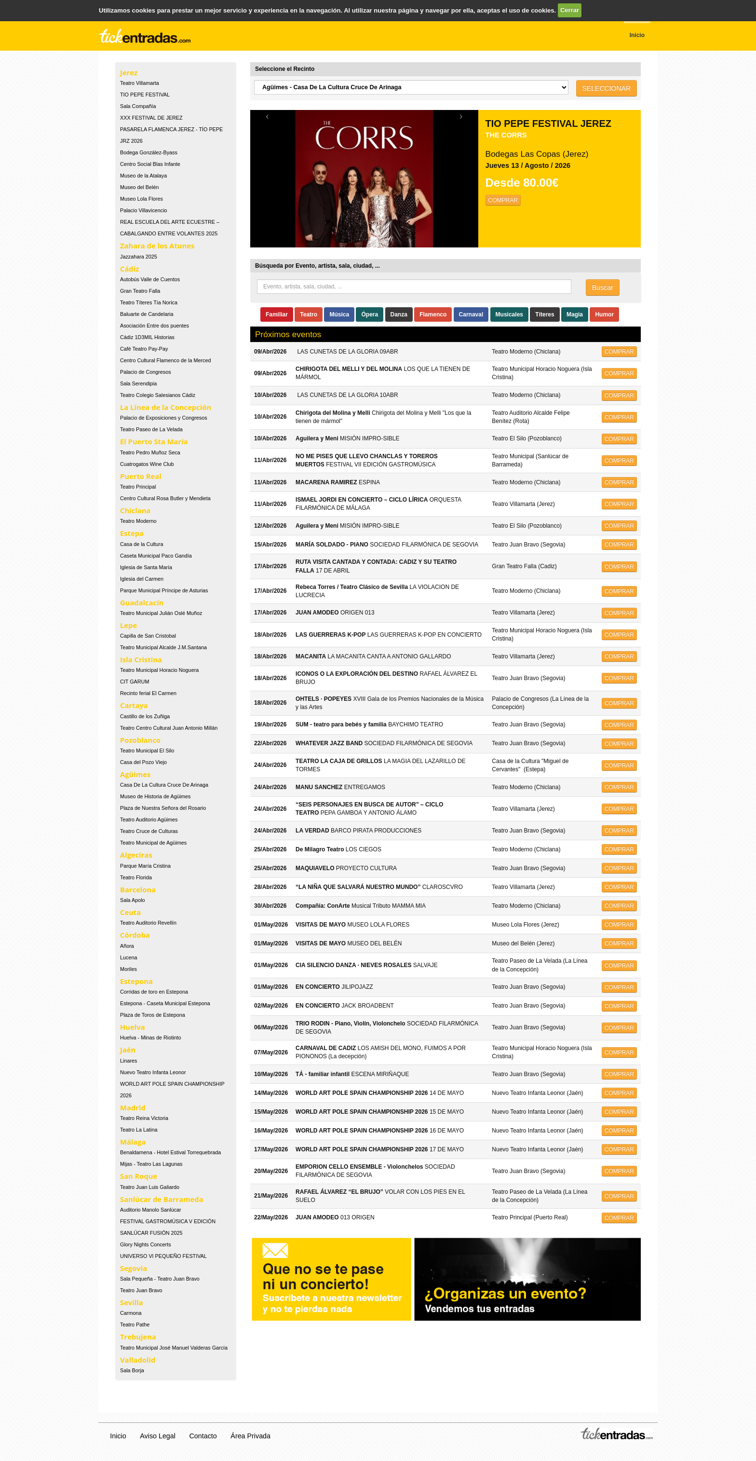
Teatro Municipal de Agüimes (153, 843)
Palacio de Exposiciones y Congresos (163, 418)
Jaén (127, 1049)
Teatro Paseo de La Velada (151, 429)
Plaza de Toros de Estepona (152, 1015)
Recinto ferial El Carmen (148, 693)
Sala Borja (132, 1370)
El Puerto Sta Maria (154, 441)
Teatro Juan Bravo (141, 1290)
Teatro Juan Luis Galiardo (149, 1187)
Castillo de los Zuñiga (145, 716)
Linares (128, 1061)
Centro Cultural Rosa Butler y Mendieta (165, 498)
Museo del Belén (139, 187)
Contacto (203, 1436)
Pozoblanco (140, 740)
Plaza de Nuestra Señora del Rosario (163, 808)
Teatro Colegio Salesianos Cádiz (157, 395)
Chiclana (135, 510)
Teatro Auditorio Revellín (148, 923)
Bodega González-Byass (148, 152)
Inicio (118, 1436)
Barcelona (138, 889)
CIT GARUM (134, 681)
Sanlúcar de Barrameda (161, 1199)
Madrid (133, 1107)
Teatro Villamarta (139, 83)
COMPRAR (503, 200)
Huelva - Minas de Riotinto (150, 1037)
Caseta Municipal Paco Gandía (156, 556)
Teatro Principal (138, 487)
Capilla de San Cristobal (148, 636)
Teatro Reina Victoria (144, 1118)
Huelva (132, 1027)
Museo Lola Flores (141, 199)
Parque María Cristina (145, 866)
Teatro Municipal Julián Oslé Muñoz (161, 613)
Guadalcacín (141, 602)
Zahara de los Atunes (157, 245)
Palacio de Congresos (145, 372)
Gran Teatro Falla (140, 291)
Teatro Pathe (134, 1324)
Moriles (128, 969)
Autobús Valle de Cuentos (150, 279)
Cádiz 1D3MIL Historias (147, 337)
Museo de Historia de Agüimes (155, 796)
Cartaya (134, 705)
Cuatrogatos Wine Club (147, 464)
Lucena (128, 957)
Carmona (130, 1313)
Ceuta (130, 912)
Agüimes (135, 774)
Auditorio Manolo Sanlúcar (150, 1210)
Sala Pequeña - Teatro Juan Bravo (160, 1279)
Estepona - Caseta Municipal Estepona (165, 1003)
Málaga (133, 1142)
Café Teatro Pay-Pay (144, 349)
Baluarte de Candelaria (146, 314)
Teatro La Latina (138, 1130)
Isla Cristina (141, 659)
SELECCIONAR (606, 88)
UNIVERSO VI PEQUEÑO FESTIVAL (163, 1256)
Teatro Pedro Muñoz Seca (150, 452)
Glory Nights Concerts (145, 1244)
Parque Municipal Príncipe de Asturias (164, 590)
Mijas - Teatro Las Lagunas (151, 1164)
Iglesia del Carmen (141, 579)
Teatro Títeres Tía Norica (148, 302)
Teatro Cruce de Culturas (149, 831)
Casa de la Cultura (141, 544)
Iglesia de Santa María (146, 567)
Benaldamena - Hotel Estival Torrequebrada (170, 1152)
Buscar (602, 287)
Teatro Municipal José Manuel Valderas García (174, 1348)
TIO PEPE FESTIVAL (145, 94)
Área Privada (250, 1436)
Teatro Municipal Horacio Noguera (159, 670)
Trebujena (138, 1336)
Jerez (128, 72)
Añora (127, 946)
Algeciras (136, 855)
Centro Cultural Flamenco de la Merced (165, 360)
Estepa (132, 533)
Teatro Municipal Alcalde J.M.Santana (163, 647)
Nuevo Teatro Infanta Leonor (153, 1072)
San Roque (138, 1176)
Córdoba (135, 935)
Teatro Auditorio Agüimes (148, 819)
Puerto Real (141, 476)
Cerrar (569, 10)
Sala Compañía (138, 106)
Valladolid (137, 1360)
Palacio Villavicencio (143, 210)
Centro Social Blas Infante (150, 164)
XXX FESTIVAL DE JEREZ (151, 118)
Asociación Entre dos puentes (154, 325)
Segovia (133, 1268)
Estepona (136, 981)
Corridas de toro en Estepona (154, 992)
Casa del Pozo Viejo (143, 762)
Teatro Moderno (138, 521)
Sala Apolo (132, 900)
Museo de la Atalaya (143, 175)
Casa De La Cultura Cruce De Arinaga (164, 785)
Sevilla (131, 1302)
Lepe (128, 625)
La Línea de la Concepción (165, 407)
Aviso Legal (158, 1436)
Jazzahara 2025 (138, 256)
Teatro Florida (136, 877)
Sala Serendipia (138, 383)
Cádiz (129, 268)
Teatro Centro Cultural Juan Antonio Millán (168, 728)
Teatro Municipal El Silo (147, 750)
